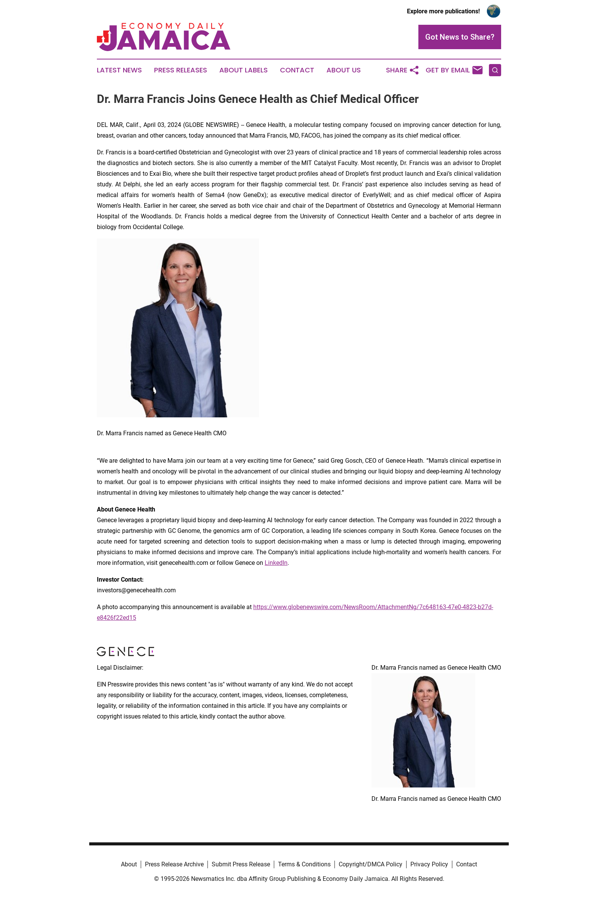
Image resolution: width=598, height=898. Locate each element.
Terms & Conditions (304, 864)
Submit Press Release (241, 864)
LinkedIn (276, 562)
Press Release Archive (174, 864)
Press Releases (180, 70)
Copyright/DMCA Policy (370, 864)
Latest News (119, 70)
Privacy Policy (429, 864)
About (129, 864)
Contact (297, 70)
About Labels (243, 70)
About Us (343, 70)
